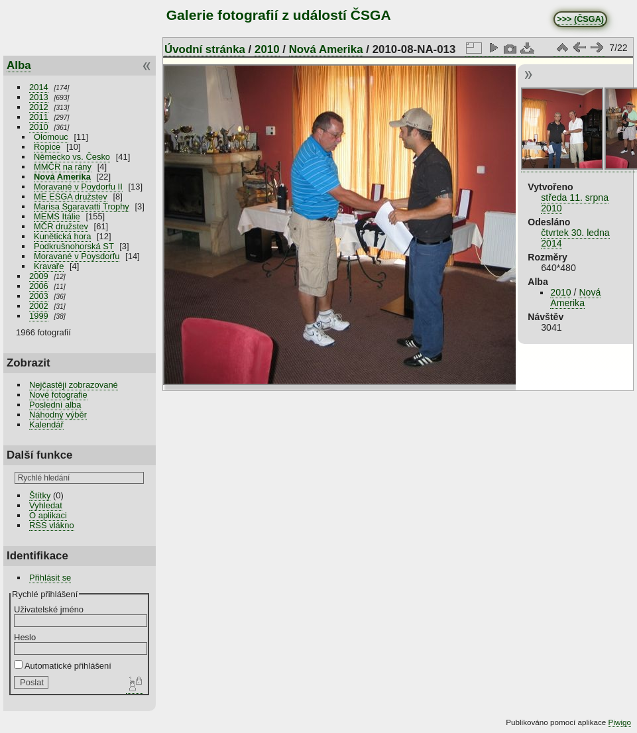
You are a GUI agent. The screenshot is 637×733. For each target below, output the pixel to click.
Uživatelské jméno (49, 609)
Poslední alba (55, 405)
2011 (38, 117)
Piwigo (619, 722)
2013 (38, 97)
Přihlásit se (50, 578)
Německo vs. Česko (72, 157)
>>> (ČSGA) (580, 19)
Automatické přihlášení (62, 666)
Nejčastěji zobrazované (73, 385)
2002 (38, 306)
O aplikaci (48, 515)
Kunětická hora (62, 236)
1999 (38, 316)
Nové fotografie (58, 395)
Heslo (25, 637)
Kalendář (46, 424)
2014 (38, 87)
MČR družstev (61, 226)
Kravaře (49, 266)
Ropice (47, 147)
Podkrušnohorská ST (74, 246)
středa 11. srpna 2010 (574, 202)
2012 (38, 107)
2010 (38, 127)
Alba (19, 65)
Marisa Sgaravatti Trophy (81, 206)
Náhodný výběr (58, 415)
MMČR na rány (62, 167)
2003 (38, 296)
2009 (38, 276)
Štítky (39, 495)
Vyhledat (45, 505)
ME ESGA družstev (70, 196)
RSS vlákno (51, 525)
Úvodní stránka (204, 49)
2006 (38, 286)
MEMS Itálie (57, 216)
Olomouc (51, 137)
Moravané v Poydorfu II (78, 187)
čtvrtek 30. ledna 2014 (575, 238)
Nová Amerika (62, 177)
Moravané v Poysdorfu (76, 256)
